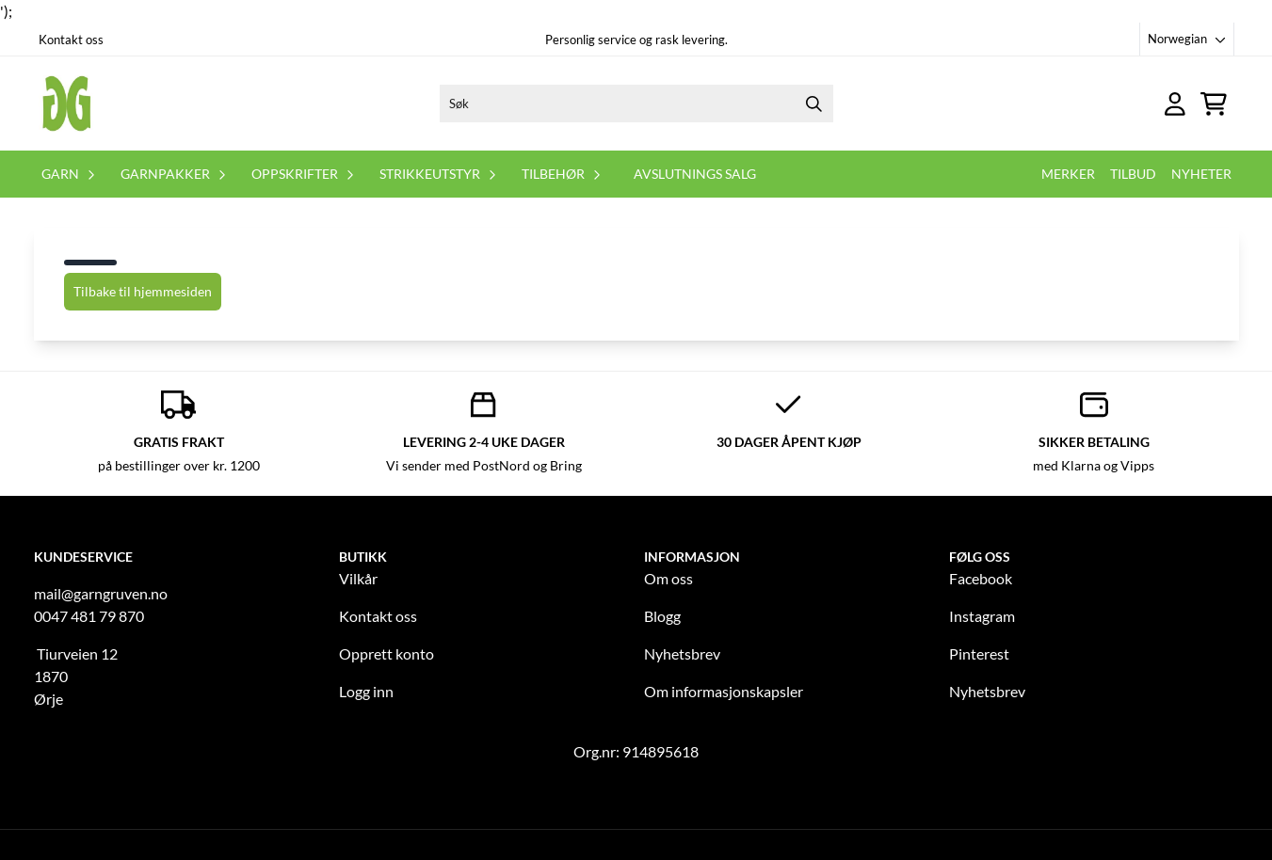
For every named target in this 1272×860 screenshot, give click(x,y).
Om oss (668, 578)
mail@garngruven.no (101, 593)
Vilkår (358, 578)
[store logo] (67, 103)
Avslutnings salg (695, 174)
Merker (1068, 174)
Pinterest (979, 653)
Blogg (662, 616)
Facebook (980, 578)
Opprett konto (386, 653)
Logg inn (366, 691)
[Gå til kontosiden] (1175, 104)
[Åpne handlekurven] (1213, 104)
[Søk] (636, 103)
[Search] (814, 103)
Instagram (982, 616)
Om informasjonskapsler (723, 691)
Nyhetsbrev (682, 653)
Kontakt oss (71, 39)
